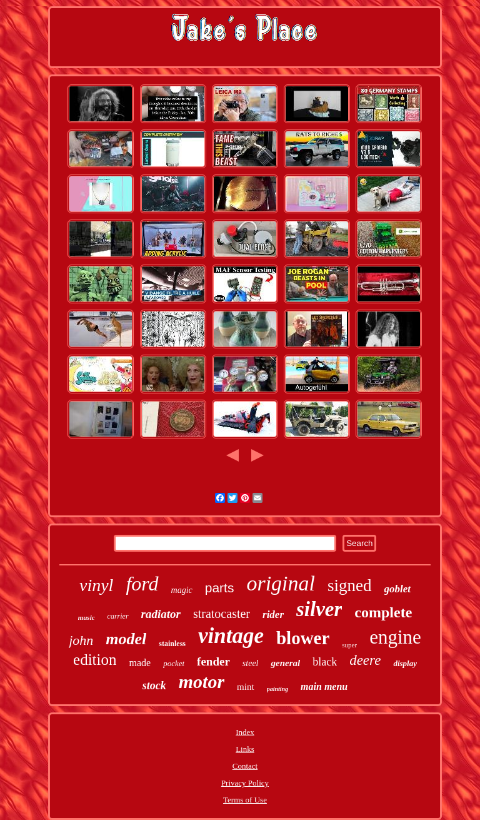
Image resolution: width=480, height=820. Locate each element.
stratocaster (221, 613)
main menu (324, 686)
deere (365, 660)
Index (245, 732)
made (140, 662)
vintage (231, 636)
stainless (172, 643)
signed (350, 585)
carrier (118, 616)
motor (201, 681)
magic (181, 590)
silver (319, 609)
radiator (161, 613)
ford (142, 583)
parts (219, 587)
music (86, 617)
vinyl (96, 585)
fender (213, 661)
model (126, 639)
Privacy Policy (245, 782)
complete (383, 612)
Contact (245, 766)
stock (154, 685)
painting (277, 689)
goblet (397, 589)
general (285, 663)
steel (250, 663)
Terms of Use (245, 799)
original (280, 583)
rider (273, 614)
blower (302, 638)
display (405, 663)
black (324, 661)
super (349, 645)
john (81, 640)
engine (395, 637)
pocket (173, 663)
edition (94, 659)
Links (245, 749)
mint (245, 687)
